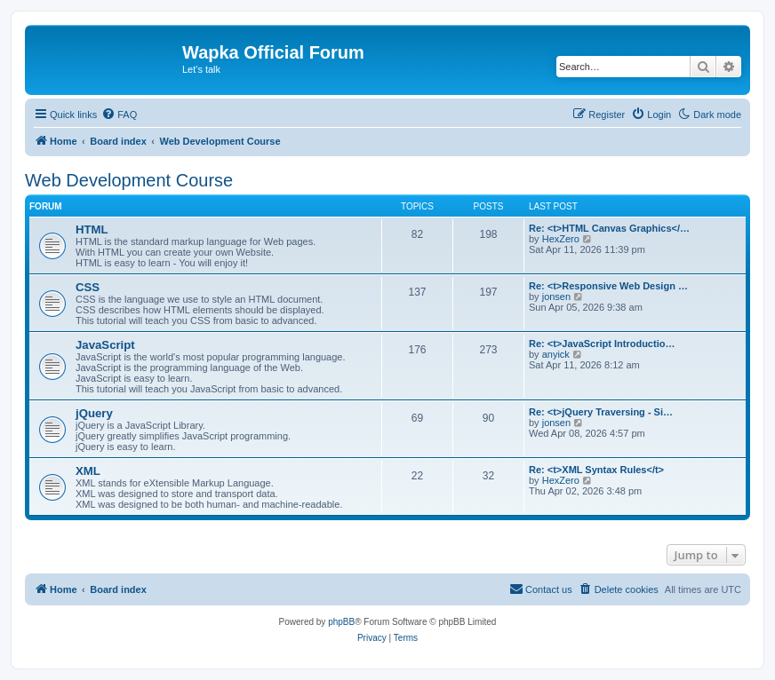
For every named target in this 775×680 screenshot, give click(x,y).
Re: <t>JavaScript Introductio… (602, 343)
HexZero (560, 238)
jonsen (556, 296)
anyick (556, 354)
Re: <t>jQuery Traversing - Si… (601, 412)
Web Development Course (129, 180)
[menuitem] (119, 114)
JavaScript (105, 345)
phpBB (341, 622)
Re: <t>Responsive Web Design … (608, 286)
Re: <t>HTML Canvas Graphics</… (609, 228)
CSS (88, 287)
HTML (92, 229)
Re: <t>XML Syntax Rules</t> (596, 469)
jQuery (94, 413)
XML (88, 471)
